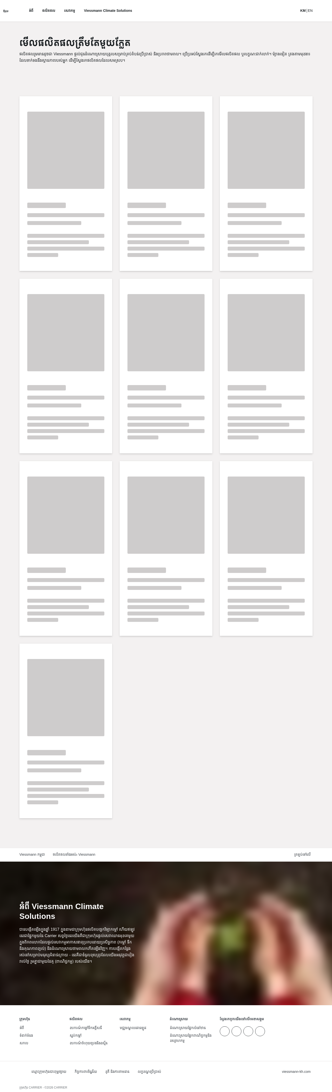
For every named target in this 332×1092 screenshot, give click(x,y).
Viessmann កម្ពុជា (32, 854)
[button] (303, 854)
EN (310, 11)
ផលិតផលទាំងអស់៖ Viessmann (74, 854)
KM (303, 11)
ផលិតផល (48, 11)
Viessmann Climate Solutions (108, 11)
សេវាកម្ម (69, 11)
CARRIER (60, 1087)
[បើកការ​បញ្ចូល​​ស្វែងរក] (292, 11)
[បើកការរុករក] (5, 10)
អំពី (31, 11)
